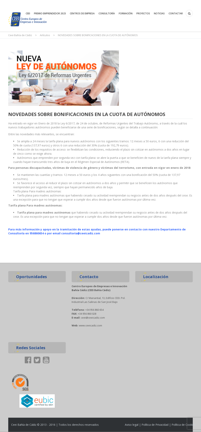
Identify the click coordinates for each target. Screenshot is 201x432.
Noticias (159, 13)
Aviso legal (131, 425)
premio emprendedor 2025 (50, 13)
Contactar (176, 13)
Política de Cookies (184, 425)
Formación (125, 13)
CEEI (28, 13)
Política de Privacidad (155, 425)
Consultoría (107, 13)
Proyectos (143, 13)
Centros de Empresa (82, 13)
